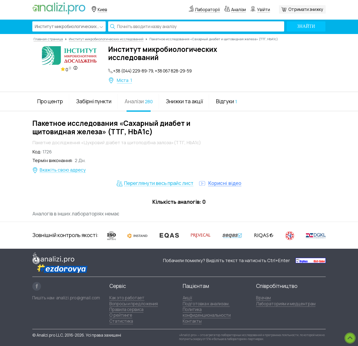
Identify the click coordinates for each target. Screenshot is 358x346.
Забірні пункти (93, 101)
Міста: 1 (124, 80)
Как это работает (126, 298)
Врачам (263, 298)
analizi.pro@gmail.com (78, 298)
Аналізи (238, 9)
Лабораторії (207, 9)
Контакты (192, 321)
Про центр (50, 101)
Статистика (121, 321)
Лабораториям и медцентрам (285, 304)
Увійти (263, 9)
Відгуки (226, 101)
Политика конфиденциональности (207, 312)
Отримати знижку (305, 9)
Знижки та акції (184, 101)
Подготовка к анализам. (206, 304)
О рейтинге (120, 315)
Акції (187, 298)
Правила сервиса (126, 309)
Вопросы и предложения (133, 304)
